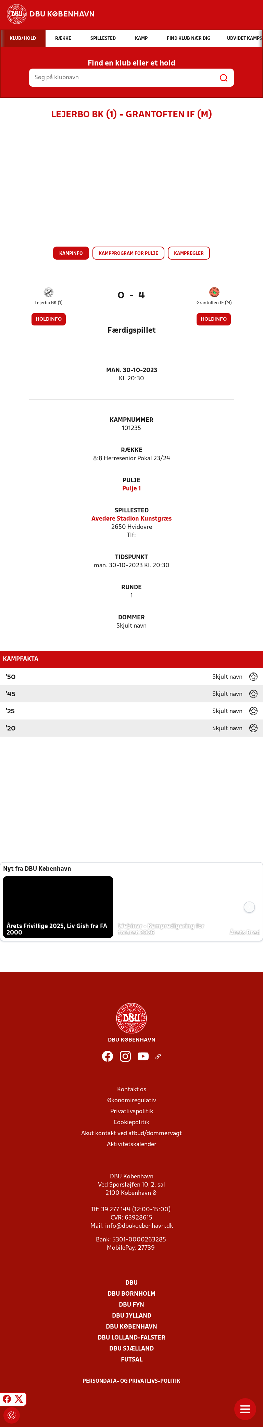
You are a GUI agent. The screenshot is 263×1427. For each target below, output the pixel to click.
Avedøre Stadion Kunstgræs (131, 519)
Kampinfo (71, 253)
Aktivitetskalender (131, 1144)
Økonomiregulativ (131, 1101)
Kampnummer (131, 420)
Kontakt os (131, 1090)
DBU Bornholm (131, 1294)
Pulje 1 (131, 489)
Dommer (131, 618)
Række (131, 450)
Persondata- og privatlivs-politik (131, 1381)
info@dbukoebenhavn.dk (139, 1226)
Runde (131, 588)
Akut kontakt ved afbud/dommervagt (131, 1134)
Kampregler (189, 253)
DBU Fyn (131, 1305)
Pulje (131, 481)
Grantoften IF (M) (214, 303)
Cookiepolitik (131, 1123)
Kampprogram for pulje (128, 253)
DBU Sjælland (131, 1349)
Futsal (131, 1360)
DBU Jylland (131, 1316)
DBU (131, 1283)
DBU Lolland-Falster (131, 1338)
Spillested (132, 511)
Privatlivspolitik (131, 1112)
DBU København (131, 1327)
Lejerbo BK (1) (49, 303)
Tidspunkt (131, 557)
